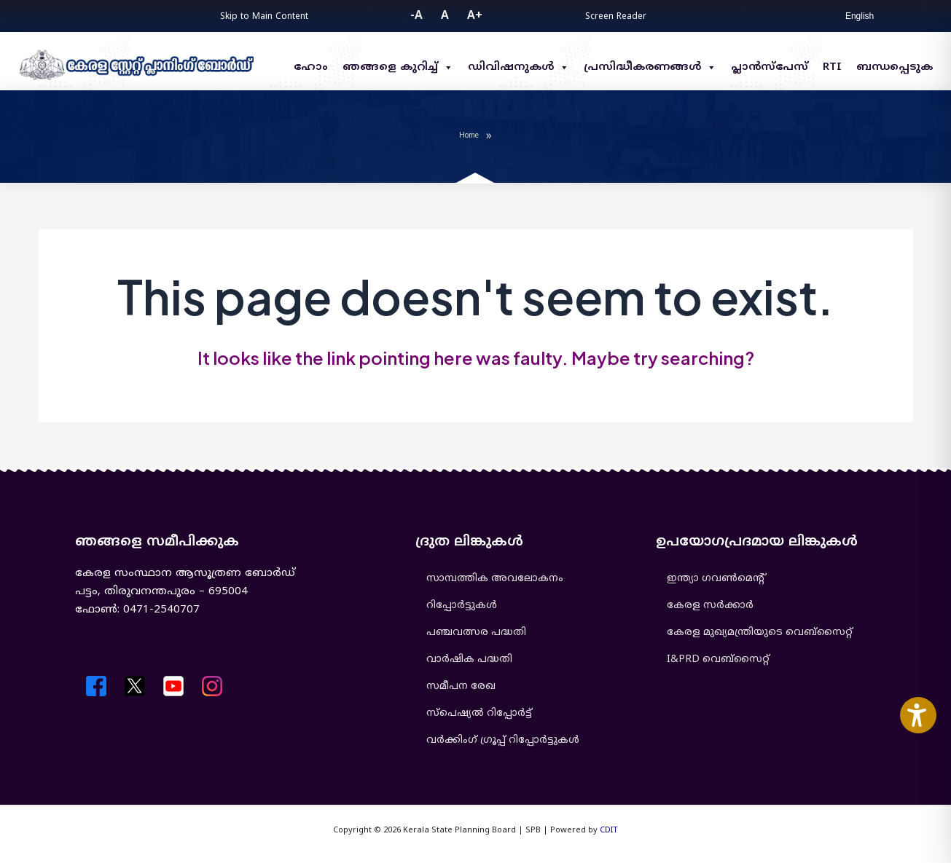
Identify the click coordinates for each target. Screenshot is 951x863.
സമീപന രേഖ (461, 686)
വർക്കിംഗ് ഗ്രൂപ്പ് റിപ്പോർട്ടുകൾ (502, 740)
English (859, 16)
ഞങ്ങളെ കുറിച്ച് (398, 67)
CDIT (609, 830)
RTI (832, 67)
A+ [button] (474, 16)
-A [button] (416, 16)
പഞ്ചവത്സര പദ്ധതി (476, 632)
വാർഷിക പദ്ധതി (469, 659)
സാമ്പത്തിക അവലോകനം (494, 578)
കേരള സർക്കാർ (710, 605)
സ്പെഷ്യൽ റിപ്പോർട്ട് (479, 713)
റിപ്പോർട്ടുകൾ (461, 605)
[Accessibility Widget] (918, 715)
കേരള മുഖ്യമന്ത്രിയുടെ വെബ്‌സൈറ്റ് (760, 632)
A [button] (445, 16)
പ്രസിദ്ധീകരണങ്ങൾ (650, 67)
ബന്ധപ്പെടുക (894, 67)
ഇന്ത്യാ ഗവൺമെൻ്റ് (715, 578)
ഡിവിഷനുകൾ (518, 67)
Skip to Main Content (264, 17)
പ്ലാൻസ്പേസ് (769, 67)
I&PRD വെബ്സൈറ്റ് (718, 659)
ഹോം (311, 67)
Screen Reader (615, 17)
